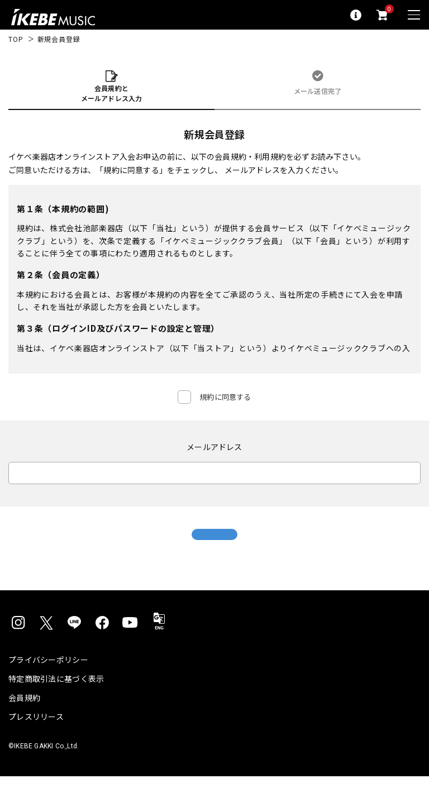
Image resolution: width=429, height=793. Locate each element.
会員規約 (24, 714)
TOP (15, 39)
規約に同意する (225, 396)
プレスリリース (36, 733)
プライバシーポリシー (48, 676)
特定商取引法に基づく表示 (56, 695)
